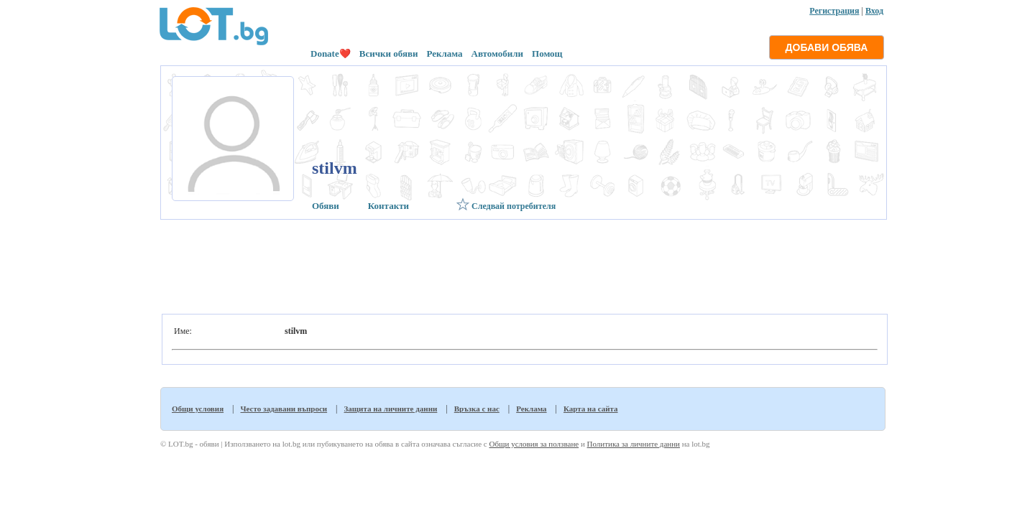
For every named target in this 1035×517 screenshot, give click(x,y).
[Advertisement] (522, 263)
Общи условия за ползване (534, 443)
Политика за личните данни (633, 443)
